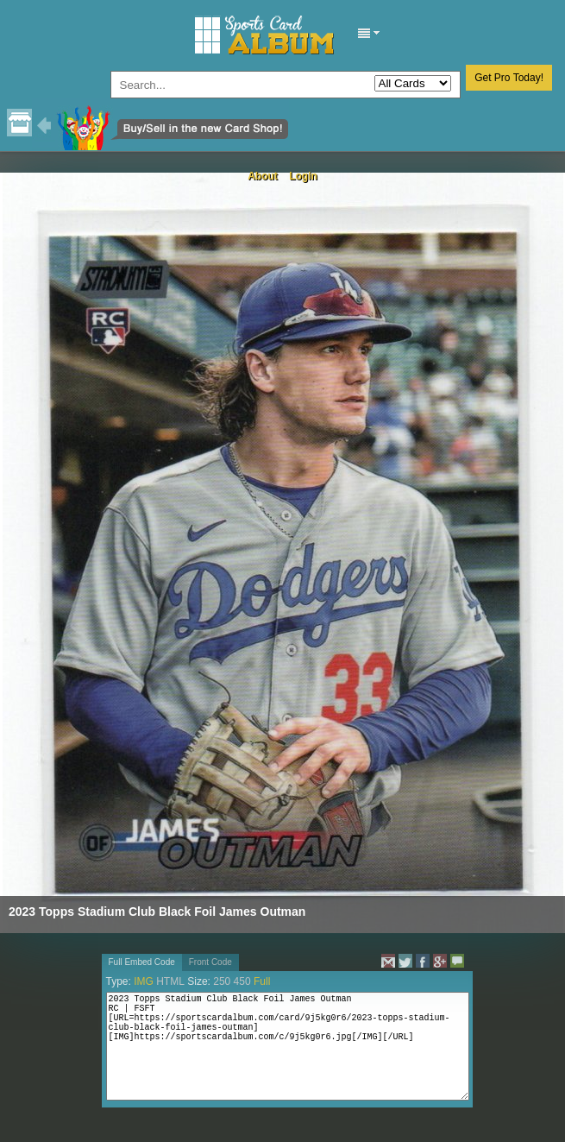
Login (303, 176)
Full (262, 981)
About (263, 176)
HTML (170, 981)
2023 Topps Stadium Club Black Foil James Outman (157, 911)
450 (242, 981)
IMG (144, 981)
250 (221, 981)
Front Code (210, 962)
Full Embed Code (142, 962)
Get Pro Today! (508, 78)
